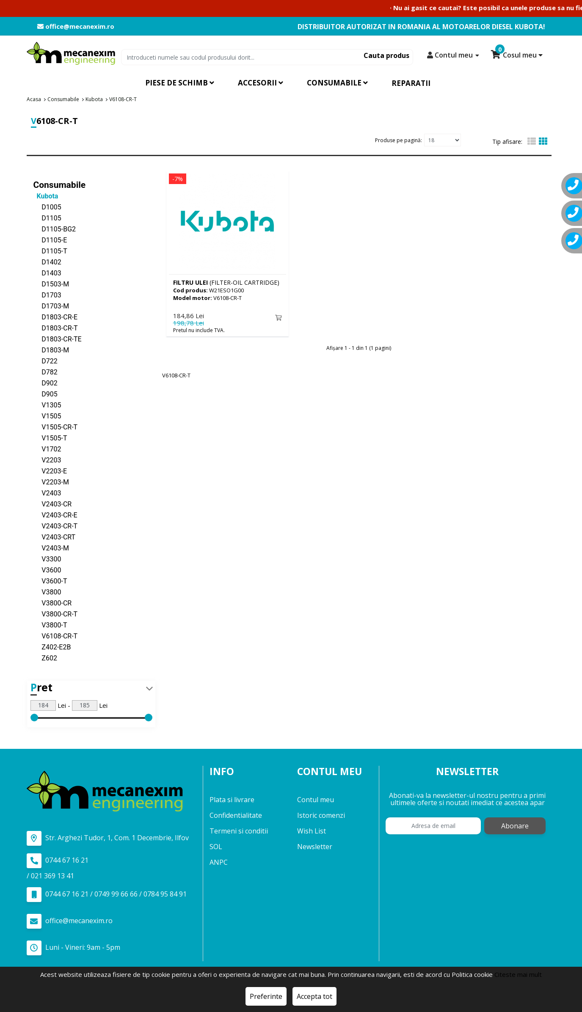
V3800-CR (52, 603)
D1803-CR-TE (57, 339)
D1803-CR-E (55, 317)
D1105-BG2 (54, 229)
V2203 (47, 460)
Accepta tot (314, 996)
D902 (45, 383)
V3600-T (50, 581)
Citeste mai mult (518, 974)
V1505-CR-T (55, 427)
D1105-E (50, 240)
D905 (45, 394)
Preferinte (266, 996)
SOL (216, 846)
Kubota (45, 196)
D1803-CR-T (55, 328)
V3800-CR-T (55, 614)
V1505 (47, 416)
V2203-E (50, 471)
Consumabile (59, 184)
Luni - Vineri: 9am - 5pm (73, 947)
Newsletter (314, 846)
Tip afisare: (507, 141)
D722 (45, 361)
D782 (45, 372)
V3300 (47, 559)
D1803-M (51, 350)
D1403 (47, 273)
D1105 (47, 218)
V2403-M (51, 548)
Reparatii (411, 83)
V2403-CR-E (55, 515)
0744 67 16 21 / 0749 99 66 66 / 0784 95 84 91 (107, 894)
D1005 (47, 207)
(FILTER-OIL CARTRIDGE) (226, 282)
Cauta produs (386, 55)
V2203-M (51, 482)
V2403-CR (52, 504)
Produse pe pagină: (398, 139)
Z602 (45, 658)
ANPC (219, 862)
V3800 (47, 592)
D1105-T (50, 251)
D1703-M (51, 306)
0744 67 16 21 (57, 860)
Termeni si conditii (239, 831)
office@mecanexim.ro (75, 26)
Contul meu (315, 799)
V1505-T (50, 438)
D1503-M (51, 284)
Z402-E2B (52, 647)
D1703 (47, 295)
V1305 (47, 405)
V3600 (47, 570)
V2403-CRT (54, 537)
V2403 (47, 493)
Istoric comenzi (321, 815)
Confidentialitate (236, 815)
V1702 (47, 449)
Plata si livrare (232, 799)
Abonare (515, 825)
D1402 (47, 262)
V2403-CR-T (55, 526)
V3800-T (50, 625)
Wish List (311, 831)
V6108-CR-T (55, 636)
